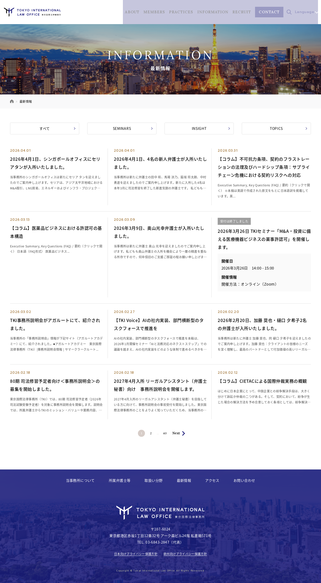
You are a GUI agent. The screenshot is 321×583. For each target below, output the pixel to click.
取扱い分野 (153, 480)
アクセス (212, 480)
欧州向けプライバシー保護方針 (185, 554)
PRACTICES (181, 12)
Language (306, 12)
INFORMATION (212, 12)
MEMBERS (154, 12)
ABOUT (132, 12)
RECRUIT (241, 12)
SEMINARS (133, 128)
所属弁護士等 (120, 480)
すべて (57, 128)
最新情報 (184, 480)
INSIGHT (211, 128)
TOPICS (288, 128)
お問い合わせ (244, 480)
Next (181, 433)
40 (169, 433)
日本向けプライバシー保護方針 (135, 554)
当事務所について (80, 480)
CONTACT (269, 12)
